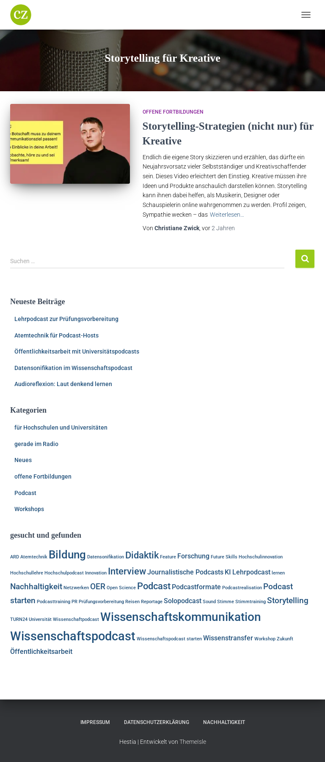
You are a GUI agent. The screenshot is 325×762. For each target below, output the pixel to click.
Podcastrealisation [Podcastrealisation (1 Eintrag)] (242, 588)
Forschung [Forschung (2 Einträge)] (193, 556)
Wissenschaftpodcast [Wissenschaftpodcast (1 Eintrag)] (76, 619)
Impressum (95, 722)
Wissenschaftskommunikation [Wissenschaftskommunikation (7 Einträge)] (180, 617)
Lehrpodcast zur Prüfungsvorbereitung (66, 319)
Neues (23, 460)
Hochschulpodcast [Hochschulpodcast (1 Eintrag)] (64, 573)
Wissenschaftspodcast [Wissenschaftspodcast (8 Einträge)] (72, 636)
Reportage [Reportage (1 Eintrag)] (151, 601)
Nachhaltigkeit (224, 722)
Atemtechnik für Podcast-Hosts (56, 335)
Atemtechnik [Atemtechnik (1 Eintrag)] (33, 557)
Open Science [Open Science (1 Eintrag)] (121, 588)
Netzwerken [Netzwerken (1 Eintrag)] (76, 588)
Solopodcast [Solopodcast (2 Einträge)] (182, 601)
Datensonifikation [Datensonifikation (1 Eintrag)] (105, 557)
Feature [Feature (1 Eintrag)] (168, 557)
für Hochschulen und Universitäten (60, 427)
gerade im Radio (36, 444)
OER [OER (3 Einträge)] (97, 586)
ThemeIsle (192, 741)
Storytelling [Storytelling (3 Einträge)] (287, 600)
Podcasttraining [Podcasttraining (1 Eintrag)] (53, 601)
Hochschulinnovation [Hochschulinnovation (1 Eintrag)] (261, 557)
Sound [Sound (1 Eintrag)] (209, 601)
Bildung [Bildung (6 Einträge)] (67, 554)
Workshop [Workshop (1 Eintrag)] (264, 639)
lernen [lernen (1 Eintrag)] (278, 573)
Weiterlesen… (227, 214)
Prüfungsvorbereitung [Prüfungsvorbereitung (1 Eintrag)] (101, 601)
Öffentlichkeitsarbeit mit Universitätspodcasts (76, 351)
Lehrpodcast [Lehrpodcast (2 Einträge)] (251, 572)
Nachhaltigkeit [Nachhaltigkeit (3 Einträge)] (36, 586)
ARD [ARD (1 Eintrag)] (14, 557)
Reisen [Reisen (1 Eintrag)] (132, 601)
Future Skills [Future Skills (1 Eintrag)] (224, 557)
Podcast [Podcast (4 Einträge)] (154, 585)
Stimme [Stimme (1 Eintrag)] (225, 601)
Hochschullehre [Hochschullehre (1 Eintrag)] (26, 573)
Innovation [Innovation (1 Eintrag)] (96, 573)
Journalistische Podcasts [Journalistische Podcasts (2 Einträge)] (185, 572)
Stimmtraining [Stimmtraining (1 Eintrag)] (250, 601)
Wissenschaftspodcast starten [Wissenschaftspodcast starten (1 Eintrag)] (169, 639)
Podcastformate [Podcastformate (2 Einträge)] (196, 587)
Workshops (29, 509)
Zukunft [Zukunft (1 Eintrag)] (285, 639)
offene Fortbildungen (173, 112)
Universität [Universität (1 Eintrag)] (40, 619)
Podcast (25, 493)
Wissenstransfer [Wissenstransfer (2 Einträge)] (228, 638)
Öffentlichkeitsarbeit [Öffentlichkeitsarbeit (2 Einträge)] (41, 652)
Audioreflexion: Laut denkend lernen (63, 384)
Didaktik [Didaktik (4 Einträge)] (142, 555)
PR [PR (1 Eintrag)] (74, 601)
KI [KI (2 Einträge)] (228, 572)
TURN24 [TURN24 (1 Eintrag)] (19, 619)
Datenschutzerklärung (156, 722)
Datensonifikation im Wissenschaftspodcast (73, 368)
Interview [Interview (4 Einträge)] (127, 571)
